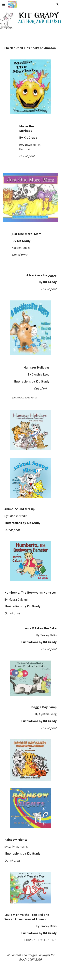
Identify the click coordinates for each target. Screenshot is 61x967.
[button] (4, 4)
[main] (30, 48)
